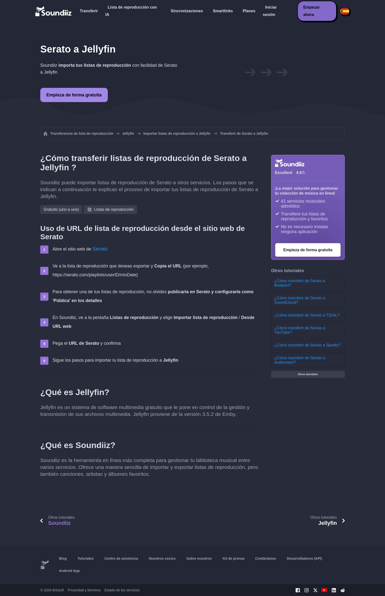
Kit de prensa (234, 558)
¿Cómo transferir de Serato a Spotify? (307, 345)
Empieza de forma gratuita (74, 95)
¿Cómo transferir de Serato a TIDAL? (307, 315)
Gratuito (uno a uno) (61, 209)
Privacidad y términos (84, 590)
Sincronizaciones (187, 11)
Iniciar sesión (270, 11)
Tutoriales (85, 558)
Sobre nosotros (199, 558)
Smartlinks (223, 11)
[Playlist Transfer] (53, 11)
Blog (63, 558)
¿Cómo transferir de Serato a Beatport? (299, 283)
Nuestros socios (162, 558)
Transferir (89, 11)
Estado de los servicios (122, 590)
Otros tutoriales (308, 374)
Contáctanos (265, 558)
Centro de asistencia (121, 558)
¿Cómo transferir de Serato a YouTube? (299, 330)
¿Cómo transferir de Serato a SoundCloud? (299, 300)
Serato (100, 249)
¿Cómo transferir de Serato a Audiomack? (299, 360)
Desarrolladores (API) (304, 558)
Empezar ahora (311, 11)
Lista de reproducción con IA (131, 11)
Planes (249, 11)
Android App (69, 571)
